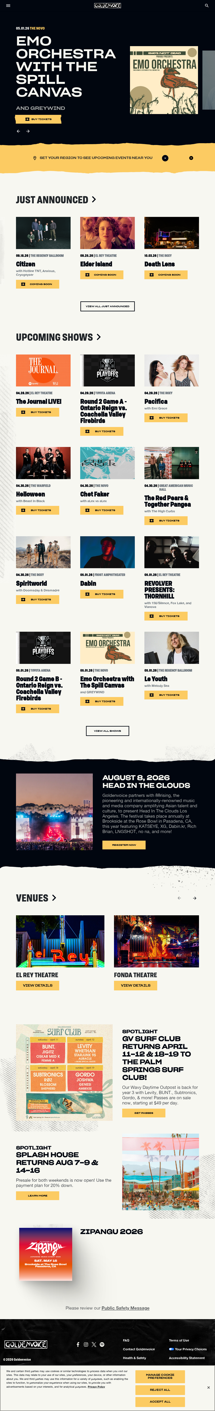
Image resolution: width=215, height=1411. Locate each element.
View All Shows (107, 731)
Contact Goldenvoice (139, 1349)
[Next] (194, 898)
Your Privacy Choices (191, 1349)
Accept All (160, 1402)
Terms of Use (179, 1340)
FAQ (126, 1340)
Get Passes (143, 1113)
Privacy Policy (96, 1386)
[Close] (208, 1387)
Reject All (160, 1390)
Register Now (124, 845)
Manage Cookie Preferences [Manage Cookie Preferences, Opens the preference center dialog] (160, 1377)
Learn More (37, 1196)
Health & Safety (134, 1358)
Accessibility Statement (187, 1358)
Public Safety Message (126, 1308)
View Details (37, 985)
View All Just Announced (107, 306)
